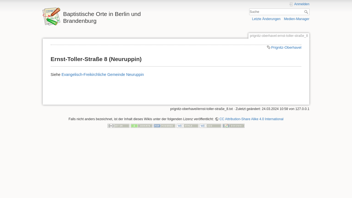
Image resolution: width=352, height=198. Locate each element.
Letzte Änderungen (266, 19)
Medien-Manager (296, 19)
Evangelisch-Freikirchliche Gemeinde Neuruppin (103, 74)
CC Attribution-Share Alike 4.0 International (251, 119)
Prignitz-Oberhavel (286, 47)
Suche (306, 12)
